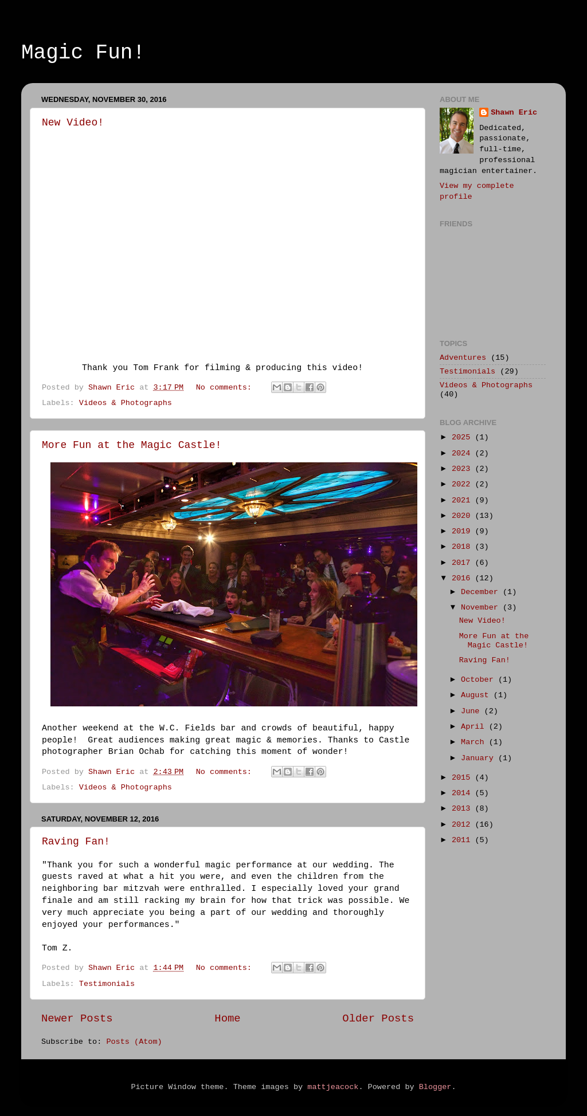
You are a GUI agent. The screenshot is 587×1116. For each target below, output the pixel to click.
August (477, 695)
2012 (463, 824)
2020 (463, 516)
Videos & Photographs (125, 403)
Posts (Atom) (134, 1042)
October (479, 679)
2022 (463, 484)
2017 (463, 563)
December (482, 592)
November (482, 607)
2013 (463, 808)
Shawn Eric (514, 112)
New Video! (73, 122)
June (472, 711)
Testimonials (107, 984)
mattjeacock (332, 1087)
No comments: (226, 387)
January (479, 758)
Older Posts (378, 1018)
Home (227, 1018)
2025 (463, 437)
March (475, 742)
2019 (463, 531)
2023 (463, 469)
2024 (463, 453)
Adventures (463, 357)
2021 (463, 500)
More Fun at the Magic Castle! (131, 445)
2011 (463, 840)
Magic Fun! (83, 53)
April (475, 726)
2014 (463, 793)
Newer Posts (77, 1018)
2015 (463, 777)
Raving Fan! (76, 841)
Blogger (435, 1087)
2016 (463, 578)
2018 (463, 547)
